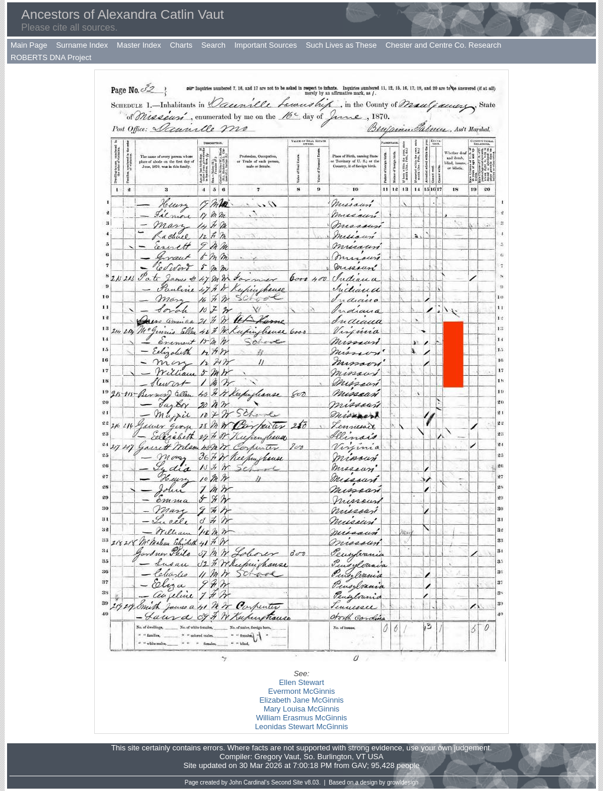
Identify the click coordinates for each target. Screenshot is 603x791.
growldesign (402, 782)
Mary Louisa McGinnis (302, 708)
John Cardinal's (249, 782)
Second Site (287, 782)
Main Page (29, 45)
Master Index (139, 45)
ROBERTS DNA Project (51, 57)
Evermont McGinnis (301, 691)
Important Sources (265, 45)
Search (213, 45)
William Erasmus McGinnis (301, 717)
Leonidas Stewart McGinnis (301, 726)
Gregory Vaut (276, 756)
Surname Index (82, 45)
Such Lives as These (341, 45)
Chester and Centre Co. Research (444, 45)
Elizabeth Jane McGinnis (301, 700)
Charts (181, 45)
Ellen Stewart (301, 682)
